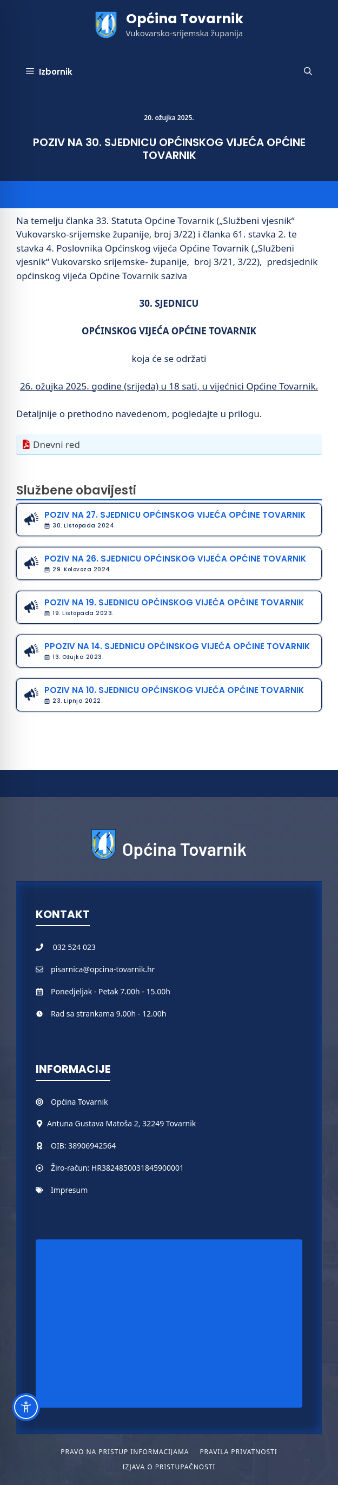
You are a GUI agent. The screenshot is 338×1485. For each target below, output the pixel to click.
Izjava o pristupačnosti (169, 1466)
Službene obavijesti (76, 490)
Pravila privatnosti (238, 1451)
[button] (308, 72)
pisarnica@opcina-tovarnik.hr (103, 969)
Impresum (69, 1190)
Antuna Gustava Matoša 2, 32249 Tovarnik (121, 1123)
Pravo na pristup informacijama (125, 1451)
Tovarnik (93, 1102)
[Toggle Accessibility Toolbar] (26, 1407)
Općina (64, 1102)
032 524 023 (74, 947)
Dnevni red (56, 444)
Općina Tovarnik (184, 18)
